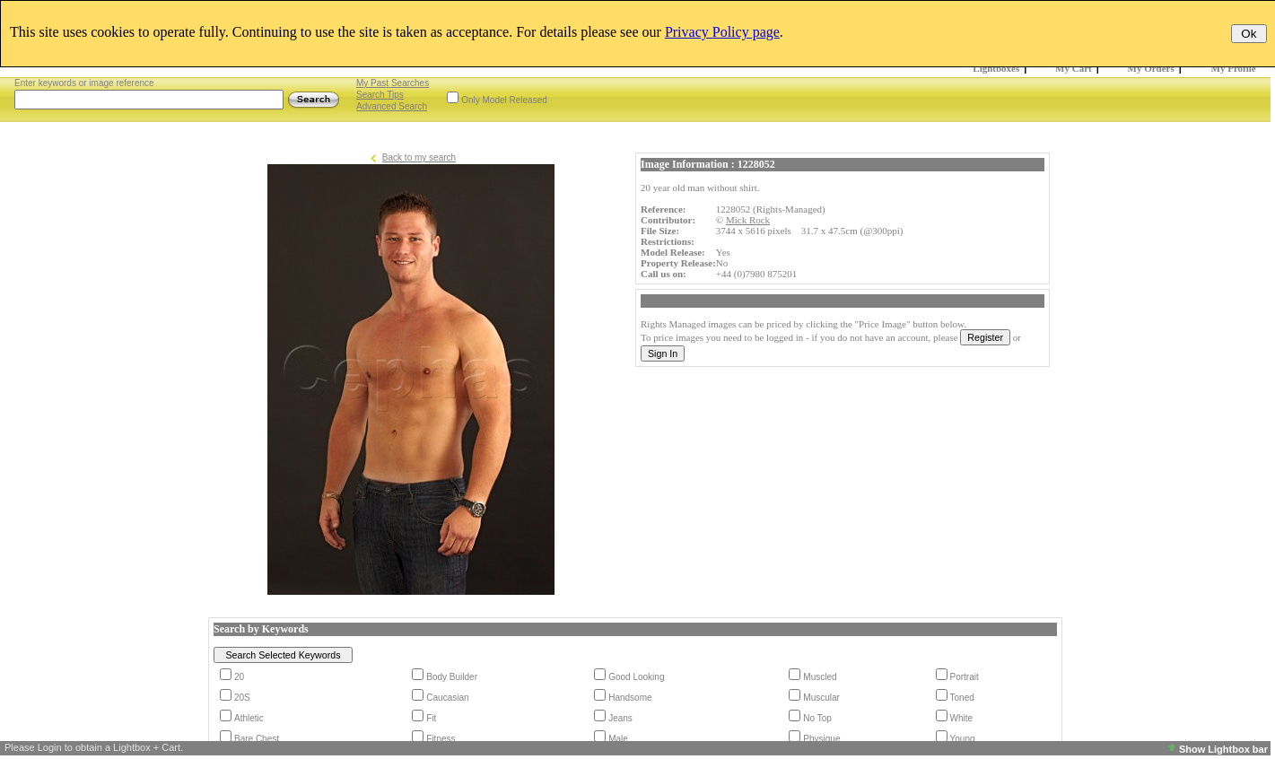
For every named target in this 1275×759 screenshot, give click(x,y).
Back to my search (419, 157)
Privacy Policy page (722, 31)
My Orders (1151, 68)
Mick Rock (748, 219)
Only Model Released (504, 100)
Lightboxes (996, 68)
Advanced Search (391, 106)
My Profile (1233, 68)
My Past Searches (392, 83)
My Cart (1073, 68)
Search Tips (380, 95)
